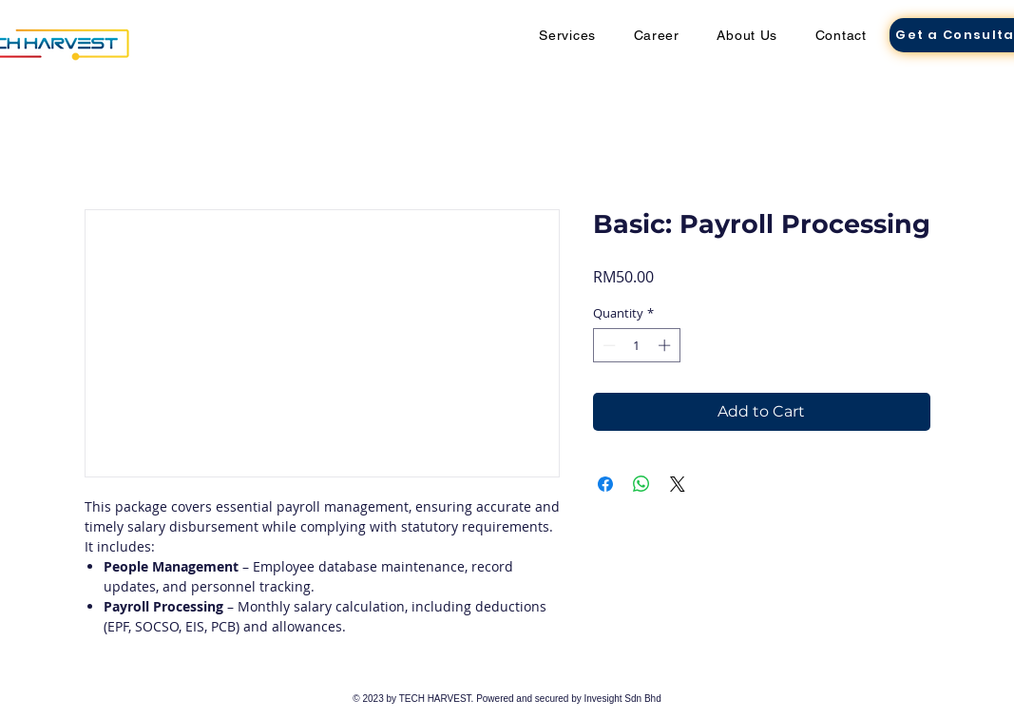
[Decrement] (607, 345)
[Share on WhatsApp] (641, 484)
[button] (568, 35)
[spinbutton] (636, 345)
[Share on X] (677, 484)
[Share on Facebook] (605, 484)
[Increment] (666, 345)
